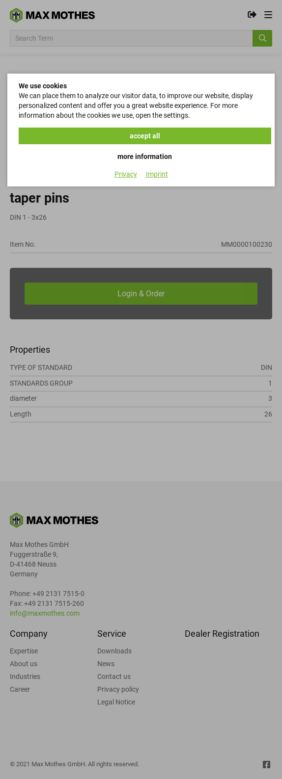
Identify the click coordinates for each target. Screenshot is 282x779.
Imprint (157, 174)
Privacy (125, 174)
